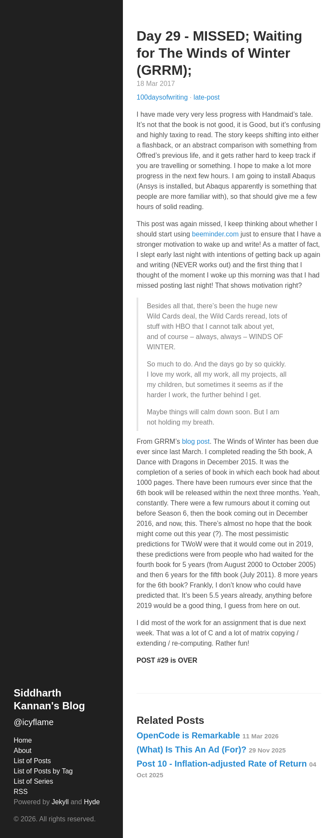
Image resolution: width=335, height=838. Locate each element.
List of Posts (32, 760)
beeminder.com (215, 234)
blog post (196, 441)
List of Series (33, 781)
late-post (206, 97)
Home (23, 740)
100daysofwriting (163, 97)
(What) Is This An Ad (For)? (211, 749)
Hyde (92, 802)
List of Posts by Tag (43, 771)
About (23, 750)
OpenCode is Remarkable (208, 735)
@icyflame (34, 722)
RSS (21, 791)
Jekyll (60, 802)
